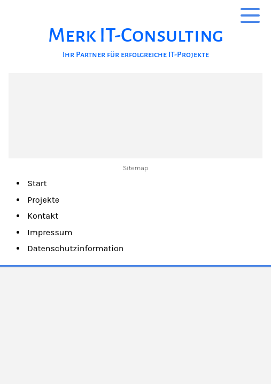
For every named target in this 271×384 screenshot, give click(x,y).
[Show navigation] (250, 15)
